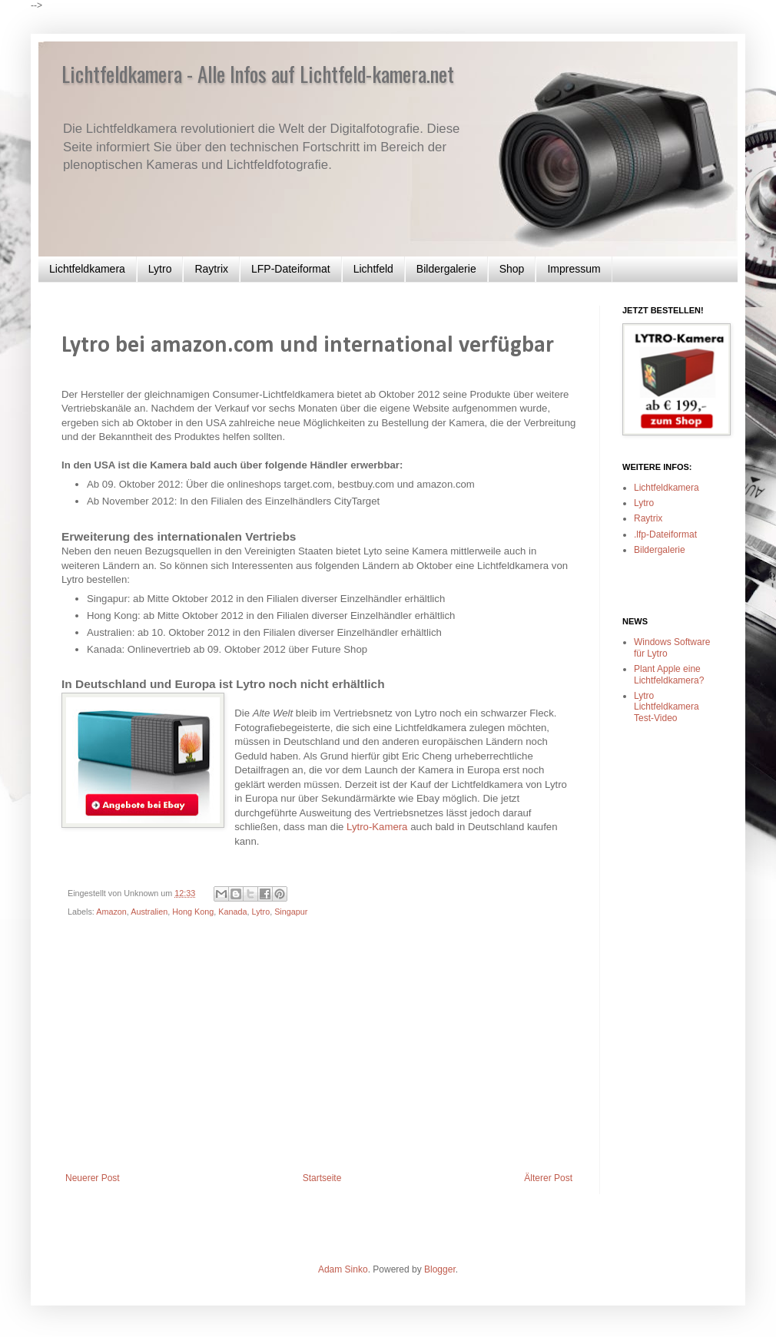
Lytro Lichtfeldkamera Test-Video (666, 706)
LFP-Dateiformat (290, 269)
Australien (149, 911)
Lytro (160, 269)
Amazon (111, 911)
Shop (512, 269)
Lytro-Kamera (377, 826)
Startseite (322, 1178)
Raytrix (211, 269)
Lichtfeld (373, 269)
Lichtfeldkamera (87, 269)
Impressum (573, 269)
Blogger (440, 1269)
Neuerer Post (92, 1178)
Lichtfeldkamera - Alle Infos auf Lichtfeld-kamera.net (257, 73)
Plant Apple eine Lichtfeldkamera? (669, 674)
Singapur (290, 911)
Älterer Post (548, 1178)
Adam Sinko (343, 1269)
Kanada (232, 911)
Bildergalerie (446, 269)
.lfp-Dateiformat (665, 534)
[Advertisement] (319, 1057)
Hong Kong (193, 911)
